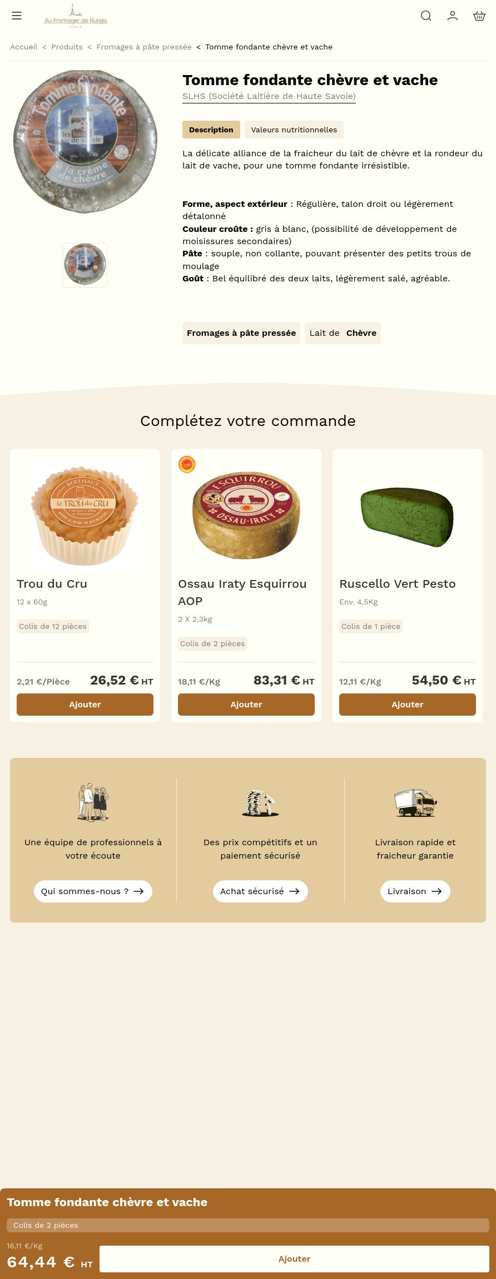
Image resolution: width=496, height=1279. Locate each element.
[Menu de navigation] (17, 16)
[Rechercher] (425, 15)
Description (211, 129)
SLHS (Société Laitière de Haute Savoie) (269, 96)
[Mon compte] (451, 15)
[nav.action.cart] (478, 15)
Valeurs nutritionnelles (294, 129)
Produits (67, 46)
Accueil (24, 46)
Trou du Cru (52, 584)
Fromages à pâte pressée (144, 46)
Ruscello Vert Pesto (397, 584)
